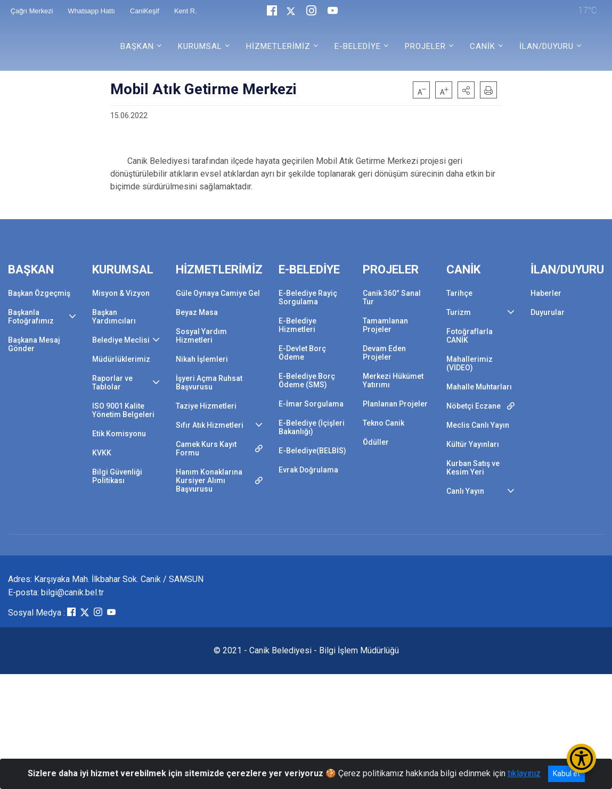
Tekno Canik (383, 423)
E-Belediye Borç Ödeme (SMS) (307, 380)
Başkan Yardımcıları (114, 316)
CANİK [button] (482, 46)
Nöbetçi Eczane (473, 406)
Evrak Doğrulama (308, 470)
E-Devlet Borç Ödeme (302, 352)
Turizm (458, 312)
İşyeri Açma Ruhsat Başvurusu (209, 382)
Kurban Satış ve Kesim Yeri (473, 467)
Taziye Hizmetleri (206, 406)
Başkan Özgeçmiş (39, 293)
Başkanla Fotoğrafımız (31, 316)
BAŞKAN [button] (137, 46)
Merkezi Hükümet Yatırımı (393, 380)
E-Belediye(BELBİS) (312, 450)
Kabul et (566, 773)
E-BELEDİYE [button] (357, 46)
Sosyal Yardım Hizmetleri (201, 335)
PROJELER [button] (425, 46)
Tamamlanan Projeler (385, 325)
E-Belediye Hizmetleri (297, 325)
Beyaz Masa (197, 312)
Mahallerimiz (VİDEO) (469, 363)
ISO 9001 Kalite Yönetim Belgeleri (123, 410)
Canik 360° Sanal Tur (392, 297)
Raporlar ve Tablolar (112, 382)
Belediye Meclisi (121, 340)
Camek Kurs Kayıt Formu (206, 448)
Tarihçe (459, 293)
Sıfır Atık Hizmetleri (209, 425)
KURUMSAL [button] (200, 46)
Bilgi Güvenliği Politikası (117, 476)
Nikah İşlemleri (202, 359)
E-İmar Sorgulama (311, 404)
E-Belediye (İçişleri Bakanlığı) (312, 427)
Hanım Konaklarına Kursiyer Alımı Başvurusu (209, 480)
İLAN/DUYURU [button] (546, 46)
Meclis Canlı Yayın (477, 425)
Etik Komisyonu (119, 433)
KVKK (101, 453)
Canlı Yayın (465, 491)
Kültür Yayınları (472, 444)
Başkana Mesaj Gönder (34, 344)
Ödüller (376, 442)
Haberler (546, 293)
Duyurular (548, 312)
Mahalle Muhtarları (479, 387)
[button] (466, 89)
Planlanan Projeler (395, 404)
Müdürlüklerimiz (121, 359)
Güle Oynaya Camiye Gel (218, 293)
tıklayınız (524, 773)
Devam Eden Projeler (384, 352)
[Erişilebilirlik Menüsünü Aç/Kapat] (581, 758)
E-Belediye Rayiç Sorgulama (308, 297)
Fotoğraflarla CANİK (469, 335)
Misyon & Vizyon (121, 293)
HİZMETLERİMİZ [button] (278, 46)
